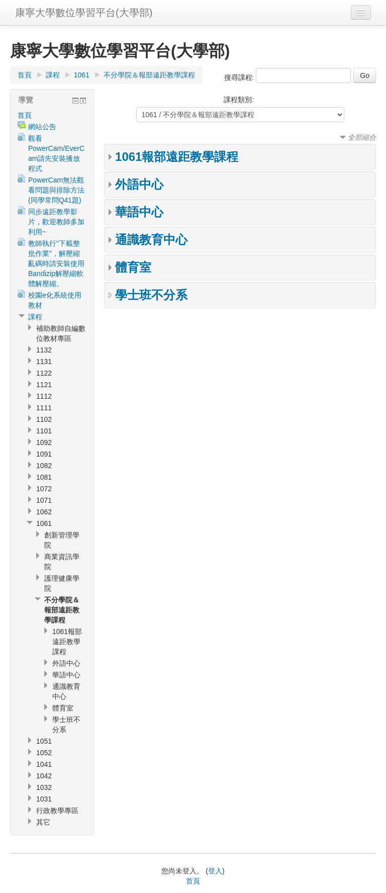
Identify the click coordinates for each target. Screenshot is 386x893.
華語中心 (139, 212)
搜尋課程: (240, 77)
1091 (44, 454)
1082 (44, 466)
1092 (44, 442)
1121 (44, 385)
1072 (44, 489)
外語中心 (139, 184)
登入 (215, 871)
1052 (44, 753)
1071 (44, 500)
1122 (44, 373)
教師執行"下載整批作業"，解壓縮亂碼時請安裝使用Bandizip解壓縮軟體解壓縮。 (56, 263)
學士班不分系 (151, 295)
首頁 (25, 75)
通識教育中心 (151, 239)
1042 (44, 776)
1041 (44, 764)
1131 (44, 362)
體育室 (133, 267)
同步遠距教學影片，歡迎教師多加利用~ (56, 222)
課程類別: (239, 100)
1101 (44, 431)
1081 (44, 477)
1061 (81, 75)
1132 (44, 350)
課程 (53, 75)
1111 (44, 408)
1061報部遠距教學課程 (176, 156)
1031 (44, 799)
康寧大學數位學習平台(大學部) (83, 12)
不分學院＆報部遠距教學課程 (149, 75)
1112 (44, 396)
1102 (44, 419)
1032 (44, 787)
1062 (44, 512)
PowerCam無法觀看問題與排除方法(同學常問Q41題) (56, 190)
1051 (44, 741)
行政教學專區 (57, 811)
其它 (43, 822)
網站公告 (42, 127)
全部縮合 (362, 137)
